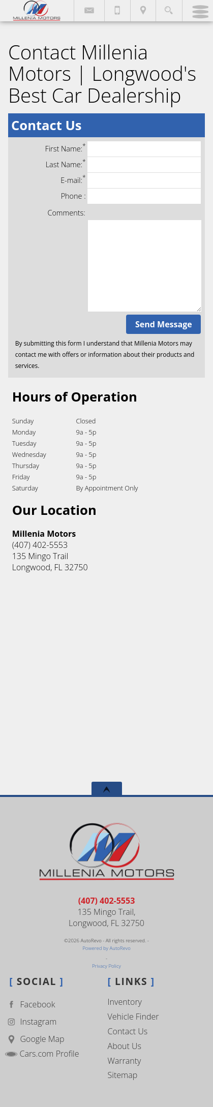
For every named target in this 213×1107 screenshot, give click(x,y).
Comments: (66, 213)
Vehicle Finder (133, 1016)
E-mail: (130, 180)
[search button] (168, 7)
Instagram (30, 1022)
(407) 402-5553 (106, 900)
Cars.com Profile (42, 1053)
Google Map (34, 1039)
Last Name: (123, 164)
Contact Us (128, 1031)
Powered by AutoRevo (106, 948)
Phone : (131, 196)
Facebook (30, 1004)
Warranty (124, 1060)
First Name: (123, 149)
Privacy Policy (106, 966)
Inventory (125, 1001)
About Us (124, 1046)
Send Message (163, 324)
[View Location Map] (143, 10)
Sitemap (123, 1075)
